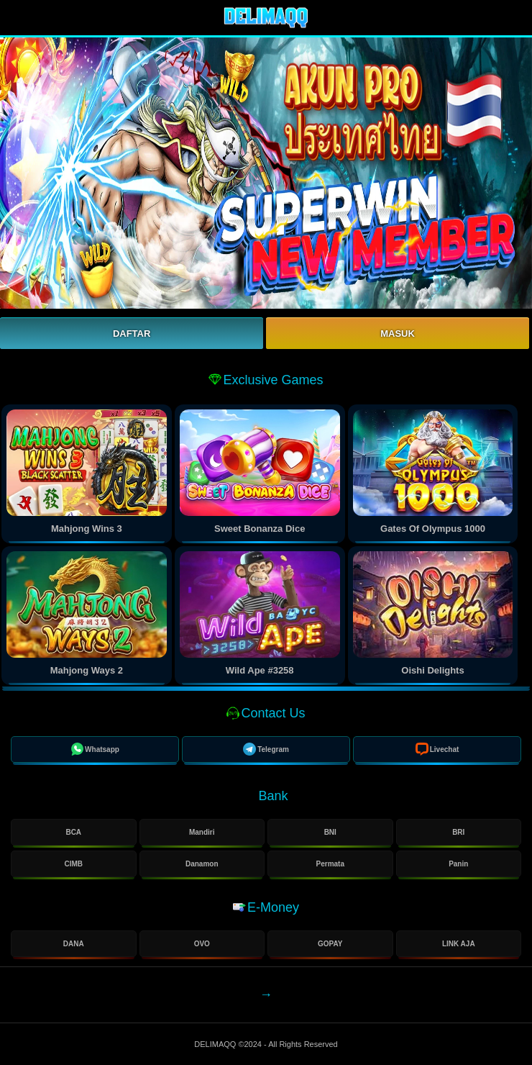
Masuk (397, 333)
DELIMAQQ (216, 1044)
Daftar (131, 333)
